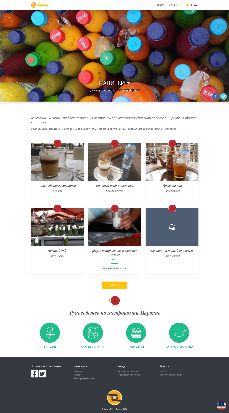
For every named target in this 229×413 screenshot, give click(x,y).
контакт (164, 371)
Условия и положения (171, 375)
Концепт (160, 5)
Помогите (79, 371)
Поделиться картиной (128, 375)
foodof (39, 5)
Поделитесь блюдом (127, 371)
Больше (114, 285)
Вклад (172, 5)
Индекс (77, 375)
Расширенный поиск (84, 378)
